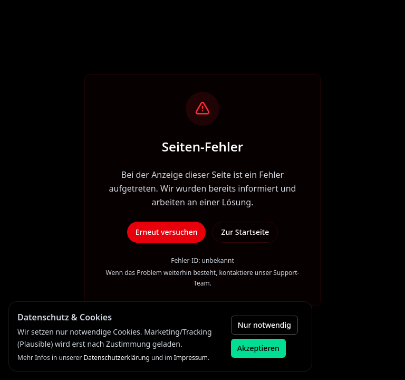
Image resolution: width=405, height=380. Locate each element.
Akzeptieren (258, 348)
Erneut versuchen (167, 232)
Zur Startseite (245, 232)
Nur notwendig (264, 325)
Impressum (191, 357)
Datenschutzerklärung (116, 357)
